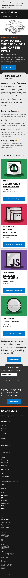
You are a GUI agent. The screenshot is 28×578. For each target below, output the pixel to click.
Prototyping (4, 460)
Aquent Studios (5, 522)
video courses (14, 123)
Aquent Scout (5, 527)
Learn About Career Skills (14, 334)
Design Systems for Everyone (11, 185)
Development (5, 455)
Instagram (5, 503)
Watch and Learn (8, 67)
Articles (3, 433)
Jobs (10, 16)
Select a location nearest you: (10, 370)
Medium (4, 506)
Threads (4, 500)
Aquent (3, 517)
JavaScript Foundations (10, 277)
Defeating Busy (11, 321)
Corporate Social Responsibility (10, 481)
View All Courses (14, 359)
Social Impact (5, 476)
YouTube (4, 495)
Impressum (4, 484)
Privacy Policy (5, 479)
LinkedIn (4, 493)
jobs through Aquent (10, 132)
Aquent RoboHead (6, 525)
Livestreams (4, 436)
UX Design (4, 457)
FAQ (2, 474)
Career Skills (5, 465)
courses (4, 86)
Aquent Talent (5, 519)
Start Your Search (14, 401)
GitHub (4, 508)
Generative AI (5, 450)
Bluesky (4, 498)
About (15, 16)
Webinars (3, 438)
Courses (4, 16)
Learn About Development (14, 245)
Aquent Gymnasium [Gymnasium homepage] (9, 574)
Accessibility (4, 462)
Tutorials (3, 428)
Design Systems (5, 452)
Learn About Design (14, 199)
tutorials (14, 86)
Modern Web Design (9, 231)
